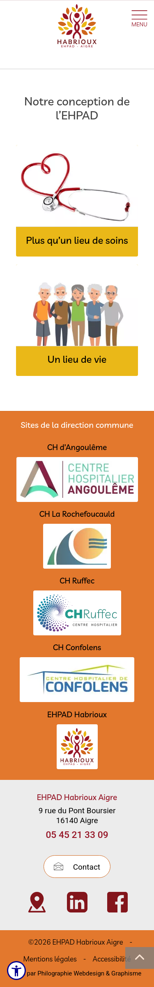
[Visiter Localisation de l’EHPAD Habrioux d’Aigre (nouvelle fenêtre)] (37, 902)
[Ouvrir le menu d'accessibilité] (16, 970)
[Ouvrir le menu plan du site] (139, 17)
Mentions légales (49, 958)
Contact (77, 867)
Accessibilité (112, 958)
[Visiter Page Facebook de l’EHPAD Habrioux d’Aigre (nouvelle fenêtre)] (117, 902)
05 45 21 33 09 (77, 834)
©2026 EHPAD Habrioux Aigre (75, 942)
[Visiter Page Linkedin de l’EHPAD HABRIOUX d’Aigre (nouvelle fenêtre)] (77, 902)
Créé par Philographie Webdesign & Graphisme (77, 973)
